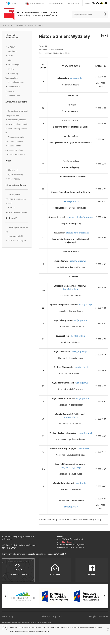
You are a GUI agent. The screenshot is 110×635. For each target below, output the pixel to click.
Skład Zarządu (13, 64)
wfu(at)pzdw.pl (85, 448)
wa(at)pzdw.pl (82, 483)
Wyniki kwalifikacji (15, 174)
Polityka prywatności (98, 616)
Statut (10, 56)
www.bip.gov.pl (73, 3)
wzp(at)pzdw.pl (71, 417)
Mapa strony (7, 616)
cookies (29, 627)
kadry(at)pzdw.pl (70, 289)
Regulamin (12, 51)
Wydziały (31, 25)
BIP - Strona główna (16, 25)
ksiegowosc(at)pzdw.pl (70, 467)
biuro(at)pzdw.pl (77, 78)
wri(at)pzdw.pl (85, 433)
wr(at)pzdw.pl (85, 304)
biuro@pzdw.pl (68, 542)
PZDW (4, 25)
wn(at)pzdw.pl (82, 398)
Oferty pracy (12, 170)
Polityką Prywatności (60, 627)
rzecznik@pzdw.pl (71, 201)
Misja (9, 60)
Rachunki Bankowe (15, 82)
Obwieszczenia (13, 95)
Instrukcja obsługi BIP (56, 3)
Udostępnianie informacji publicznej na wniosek (15, 198)
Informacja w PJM (15, 236)
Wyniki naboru (13, 179)
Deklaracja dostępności (51, 616)
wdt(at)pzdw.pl (82, 382)
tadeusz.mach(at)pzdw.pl (77, 232)
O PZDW (11, 47)
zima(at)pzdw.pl (71, 506)
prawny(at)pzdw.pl (78, 261)
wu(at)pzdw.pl (80, 320)
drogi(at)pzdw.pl (77, 336)
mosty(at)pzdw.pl (79, 351)
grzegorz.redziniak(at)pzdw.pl (80, 217)
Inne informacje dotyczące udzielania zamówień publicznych (15, 150)
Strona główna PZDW (34, 3)
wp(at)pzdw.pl (81, 367)
